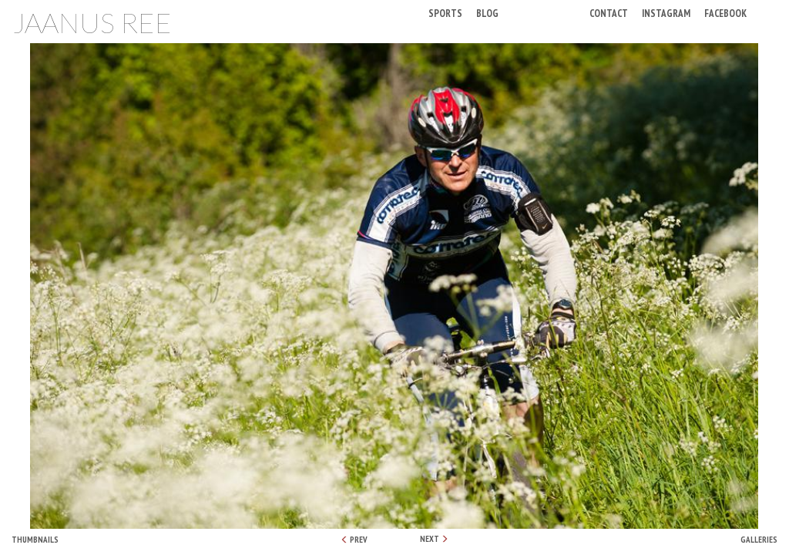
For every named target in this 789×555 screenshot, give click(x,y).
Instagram (666, 12)
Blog (487, 12)
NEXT (434, 538)
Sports (445, 12)
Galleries (758, 539)
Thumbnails (35, 539)
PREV (354, 539)
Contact (608, 12)
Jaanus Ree (92, 22)
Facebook (725, 12)
